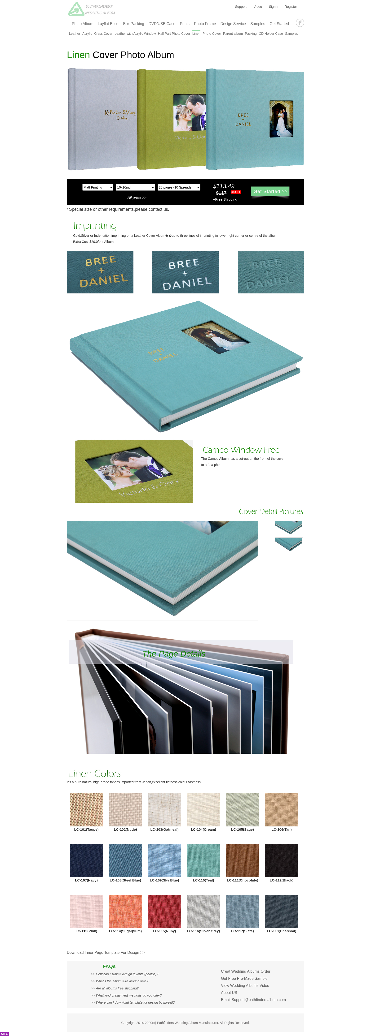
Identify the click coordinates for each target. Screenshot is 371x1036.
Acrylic (87, 33)
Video (258, 7)
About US (229, 993)
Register (291, 7)
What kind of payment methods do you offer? (129, 995)
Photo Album (82, 24)
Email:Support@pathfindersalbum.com (253, 1000)
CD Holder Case (271, 33)
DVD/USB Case (162, 24)
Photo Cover (212, 33)
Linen (196, 33)
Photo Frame (205, 24)
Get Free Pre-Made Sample (244, 978)
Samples (257, 24)
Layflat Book (108, 24)
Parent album (233, 33)
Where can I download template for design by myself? (135, 1002)
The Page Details (174, 653)
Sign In (274, 7)
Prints (185, 24)
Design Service (233, 24)
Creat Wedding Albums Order (245, 971)
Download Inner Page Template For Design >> (106, 952)
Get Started (279, 24)
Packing (251, 33)
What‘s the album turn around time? (122, 981)
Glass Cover (103, 33)
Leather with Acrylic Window (135, 33)
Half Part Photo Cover (174, 33)
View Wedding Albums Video (245, 986)
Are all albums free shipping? (117, 988)
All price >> (137, 198)
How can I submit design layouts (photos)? (127, 974)
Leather (74, 33)
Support (241, 7)
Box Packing (133, 24)
